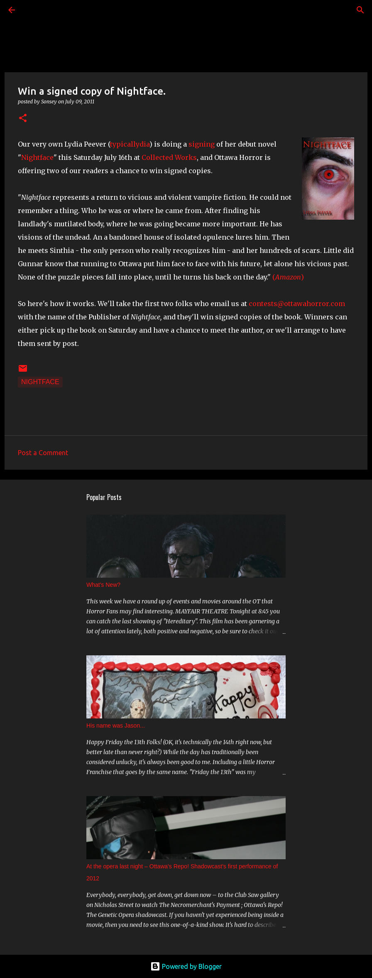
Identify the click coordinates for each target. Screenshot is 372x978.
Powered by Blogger (186, 966)
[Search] (35, 10)
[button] (23, 118)
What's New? (103, 584)
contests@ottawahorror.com (297, 303)
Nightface (37, 157)
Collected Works (169, 157)
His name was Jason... (115, 725)
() (288, 277)
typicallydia (129, 144)
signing (201, 144)
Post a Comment (43, 452)
